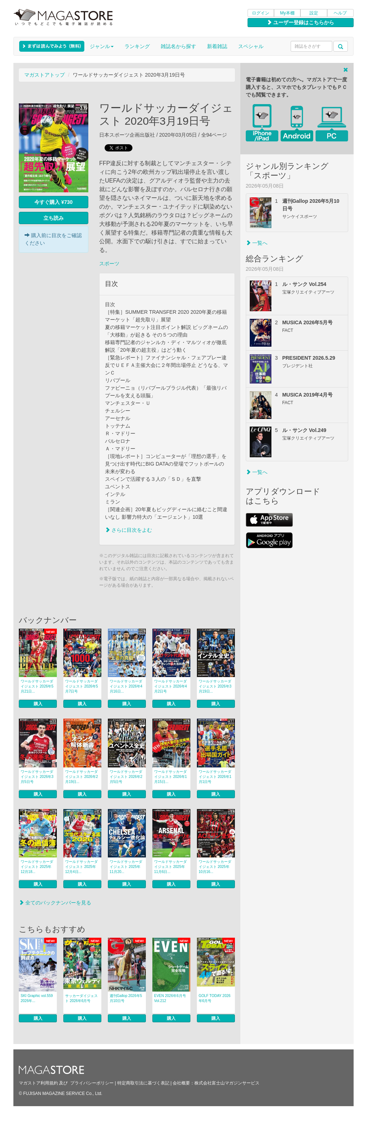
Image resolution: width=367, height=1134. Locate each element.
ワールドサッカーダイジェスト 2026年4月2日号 (170, 686)
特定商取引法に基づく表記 (143, 1083)
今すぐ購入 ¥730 (53, 202)
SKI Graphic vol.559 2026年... (37, 998)
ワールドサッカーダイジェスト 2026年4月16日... (126, 686)
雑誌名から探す (178, 46)
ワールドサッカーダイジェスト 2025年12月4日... (81, 867)
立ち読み (53, 218)
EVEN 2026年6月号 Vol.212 (170, 998)
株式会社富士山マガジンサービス (227, 1083)
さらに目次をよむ (128, 530)
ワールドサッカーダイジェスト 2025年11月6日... (170, 867)
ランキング (137, 46)
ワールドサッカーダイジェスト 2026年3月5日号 (37, 777)
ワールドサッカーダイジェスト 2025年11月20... (126, 867)
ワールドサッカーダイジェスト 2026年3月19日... (215, 686)
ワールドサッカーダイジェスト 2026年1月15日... (170, 777)
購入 (38, 703)
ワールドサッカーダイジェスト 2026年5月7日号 (81, 686)
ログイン (260, 13)
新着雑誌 (217, 46)
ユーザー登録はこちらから (300, 22)
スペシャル (250, 46)
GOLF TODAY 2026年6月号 (215, 998)
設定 (313, 13)
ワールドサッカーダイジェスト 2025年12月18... (37, 867)
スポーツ (109, 263)
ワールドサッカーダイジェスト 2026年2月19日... (81, 777)
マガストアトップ (44, 75)
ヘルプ (340, 13)
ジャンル (102, 46)
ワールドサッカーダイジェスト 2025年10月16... (215, 867)
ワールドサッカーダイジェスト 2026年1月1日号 (215, 777)
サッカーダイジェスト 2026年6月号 (81, 998)
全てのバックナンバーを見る (55, 903)
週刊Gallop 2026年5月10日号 (126, 998)
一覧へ (256, 243)
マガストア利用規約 (38, 1083)
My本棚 (287, 13)
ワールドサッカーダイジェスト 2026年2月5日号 (126, 777)
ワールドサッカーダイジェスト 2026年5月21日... (37, 686)
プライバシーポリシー (92, 1083)
